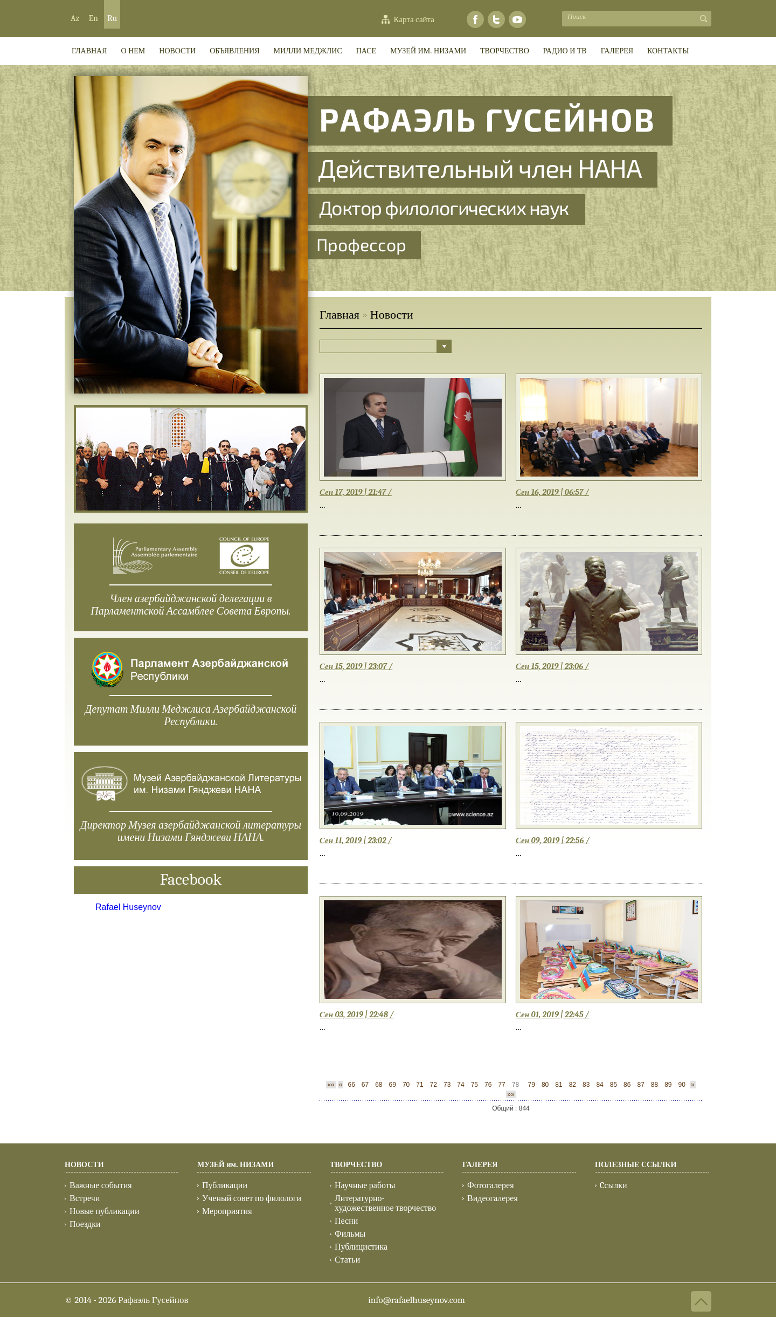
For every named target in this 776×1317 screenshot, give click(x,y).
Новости (177, 51)
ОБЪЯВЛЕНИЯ (234, 51)
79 (531, 1084)
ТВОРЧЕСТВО (504, 51)
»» (510, 1094)
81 (558, 1084)
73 (447, 1084)
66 (351, 1084)
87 (640, 1084)
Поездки (85, 1224)
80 (545, 1084)
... (322, 505)
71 (419, 1084)
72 (433, 1084)
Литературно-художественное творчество (385, 1203)
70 (406, 1084)
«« (330, 1084)
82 (572, 1084)
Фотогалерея (490, 1185)
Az (75, 18)
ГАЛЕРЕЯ (617, 51)
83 (586, 1084)
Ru (112, 18)
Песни (346, 1221)
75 (474, 1084)
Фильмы (350, 1234)
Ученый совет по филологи (251, 1198)
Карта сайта (414, 19)
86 (626, 1084)
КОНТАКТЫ (668, 51)
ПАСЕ (366, 51)
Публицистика (361, 1247)
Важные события (101, 1185)
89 (667, 1084)
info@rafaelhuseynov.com (416, 1300)
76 (487, 1084)
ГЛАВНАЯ (89, 51)
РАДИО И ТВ (565, 51)
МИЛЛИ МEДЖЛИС (308, 51)
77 (501, 1084)
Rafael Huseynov (128, 907)
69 (392, 1084)
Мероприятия (227, 1211)
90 (681, 1084)
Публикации (224, 1185)
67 (365, 1084)
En (93, 18)
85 (613, 1084)
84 (599, 1084)
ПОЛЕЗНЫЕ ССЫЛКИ (635, 1165)
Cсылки (613, 1185)
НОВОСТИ (84, 1165)
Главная (339, 315)
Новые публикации (104, 1211)
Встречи (85, 1198)
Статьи (347, 1260)
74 (460, 1084)
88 (654, 1084)
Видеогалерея (492, 1198)
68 (378, 1084)
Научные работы (365, 1185)
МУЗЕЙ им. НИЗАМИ (428, 51)
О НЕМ (133, 51)
